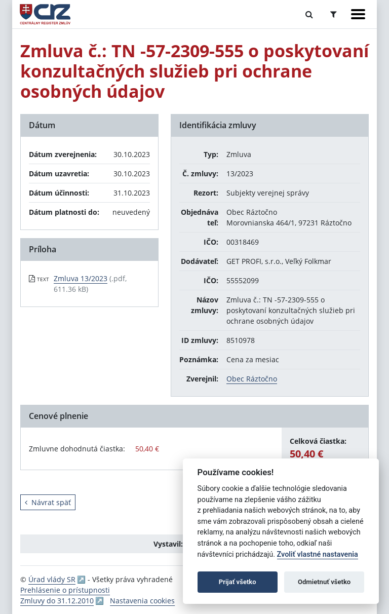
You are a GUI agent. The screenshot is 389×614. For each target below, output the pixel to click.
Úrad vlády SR (51, 579)
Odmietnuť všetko (324, 582)
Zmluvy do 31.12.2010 (57, 600)
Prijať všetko (237, 582)
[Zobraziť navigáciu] (358, 14)
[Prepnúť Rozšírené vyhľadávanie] (333, 14)
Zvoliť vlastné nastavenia (317, 554)
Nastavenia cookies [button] (142, 600)
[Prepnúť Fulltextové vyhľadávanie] (309, 14)
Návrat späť (48, 502)
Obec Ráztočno (251, 378)
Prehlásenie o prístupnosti (65, 590)
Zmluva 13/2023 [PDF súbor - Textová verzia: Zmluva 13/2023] (80, 278)
